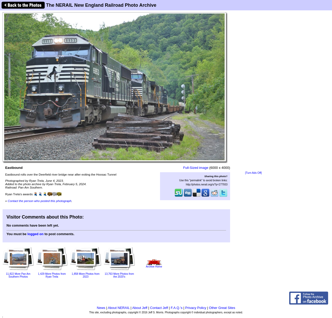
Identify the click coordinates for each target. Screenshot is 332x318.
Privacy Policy (195, 308)
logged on (35, 234)
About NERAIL (119, 308)
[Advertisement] (253, 91)
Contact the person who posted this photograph (40, 201)
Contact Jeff (159, 308)
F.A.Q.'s (176, 308)
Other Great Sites (222, 308)
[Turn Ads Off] (253, 172)
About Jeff (139, 308)
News (101, 308)
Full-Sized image (195, 168)
